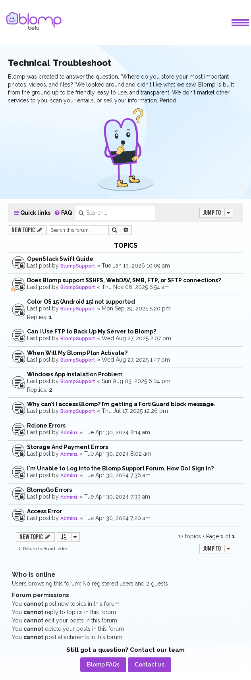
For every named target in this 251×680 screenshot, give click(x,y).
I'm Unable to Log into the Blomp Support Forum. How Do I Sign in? (120, 468)
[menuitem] (63, 213)
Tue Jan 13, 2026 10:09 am (136, 265)
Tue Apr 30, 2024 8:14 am (117, 432)
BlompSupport (77, 266)
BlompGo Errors (49, 490)
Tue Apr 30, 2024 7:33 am (117, 496)
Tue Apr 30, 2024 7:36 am (117, 475)
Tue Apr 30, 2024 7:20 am (117, 518)
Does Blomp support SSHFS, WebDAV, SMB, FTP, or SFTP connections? (124, 280)
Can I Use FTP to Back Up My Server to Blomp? (91, 331)
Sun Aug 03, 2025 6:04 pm (136, 381)
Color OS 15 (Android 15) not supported (81, 302)
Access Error (44, 511)
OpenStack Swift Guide (60, 259)
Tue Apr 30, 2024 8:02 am (117, 454)
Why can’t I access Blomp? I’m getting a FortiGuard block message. (121, 404)
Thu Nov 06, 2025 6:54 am (136, 287)
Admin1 (69, 432)
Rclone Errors (46, 425)
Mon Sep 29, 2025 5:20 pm (136, 308)
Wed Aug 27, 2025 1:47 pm (136, 359)
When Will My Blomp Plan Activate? (77, 353)
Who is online (34, 574)
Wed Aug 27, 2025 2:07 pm (136, 338)
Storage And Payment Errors (67, 447)
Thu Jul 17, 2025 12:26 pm (135, 411)
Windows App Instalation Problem (75, 374)
